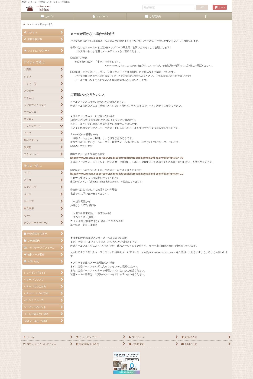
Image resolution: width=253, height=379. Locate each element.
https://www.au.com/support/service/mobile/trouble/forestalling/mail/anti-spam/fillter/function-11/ (126, 173)
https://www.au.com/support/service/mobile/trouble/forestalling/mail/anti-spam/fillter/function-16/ (126, 157)
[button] (205, 16)
